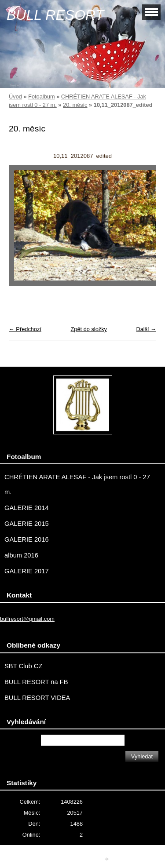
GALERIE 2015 (26, 523)
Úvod (15, 96)
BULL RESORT (55, 15)
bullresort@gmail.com (27, 619)
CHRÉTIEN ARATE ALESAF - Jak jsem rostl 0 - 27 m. (77, 484)
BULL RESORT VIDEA (37, 697)
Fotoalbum (41, 96)
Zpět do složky (88, 329)
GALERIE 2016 (26, 539)
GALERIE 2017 (26, 571)
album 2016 (21, 555)
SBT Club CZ (23, 666)
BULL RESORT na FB (36, 681)
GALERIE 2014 (26, 507)
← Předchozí (25, 329)
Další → (146, 329)
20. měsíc (75, 105)
